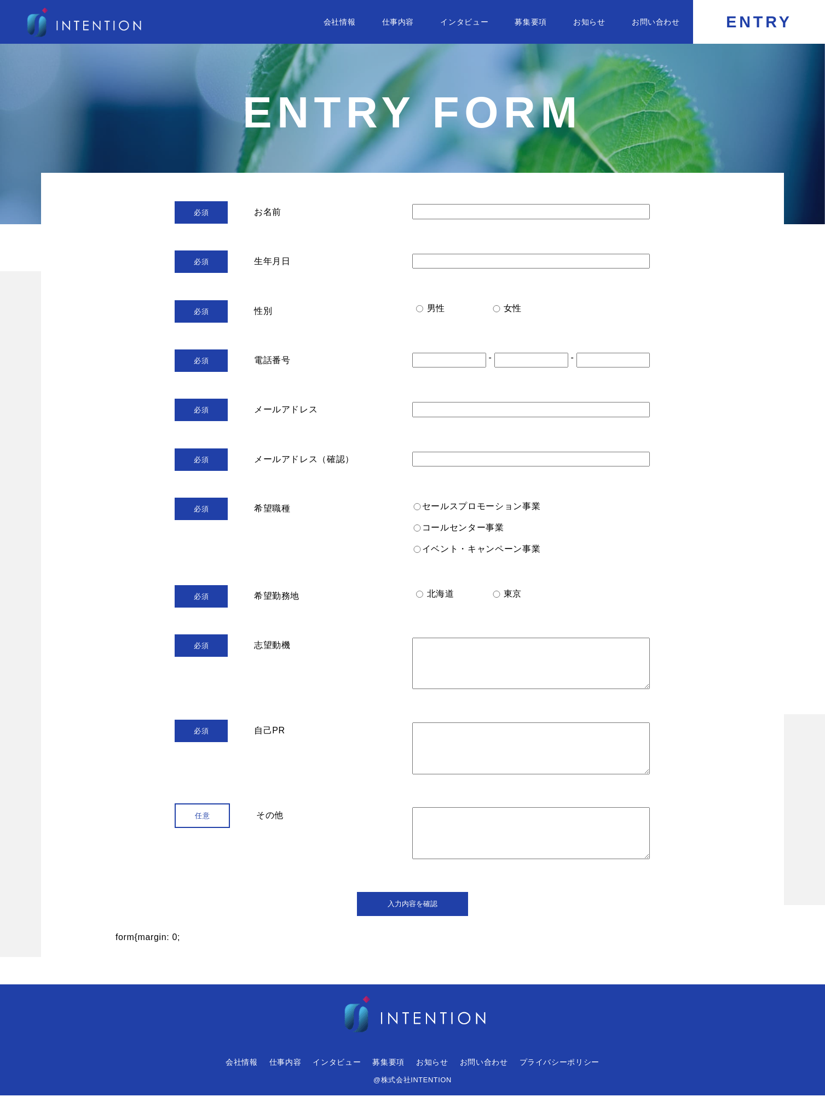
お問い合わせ (656, 22)
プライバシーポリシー (559, 1086)
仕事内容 (398, 22)
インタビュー (464, 22)
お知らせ (589, 22)
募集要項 (531, 22)
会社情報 (340, 22)
